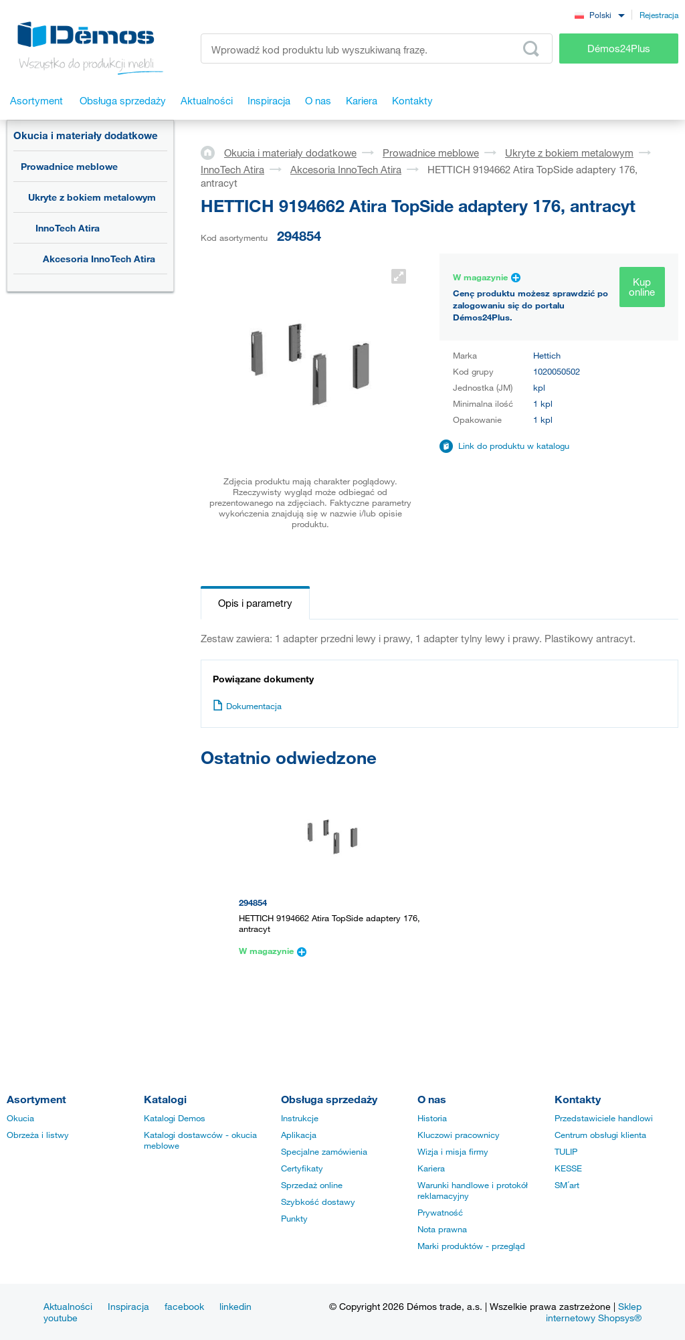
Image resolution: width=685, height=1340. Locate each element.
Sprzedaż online (311, 1184)
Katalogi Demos (174, 1118)
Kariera (431, 1168)
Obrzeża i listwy (38, 1134)
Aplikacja (298, 1134)
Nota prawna (442, 1229)
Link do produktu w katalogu (513, 445)
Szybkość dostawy (318, 1201)
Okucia (20, 1118)
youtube (60, 1317)
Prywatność (440, 1212)
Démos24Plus (618, 48)
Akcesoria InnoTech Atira (99, 258)
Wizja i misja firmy (452, 1151)
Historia (432, 1118)
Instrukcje (299, 1118)
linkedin (235, 1306)
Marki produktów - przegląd (471, 1245)
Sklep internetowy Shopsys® (594, 1312)
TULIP (566, 1151)
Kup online (642, 287)
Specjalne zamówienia (324, 1151)
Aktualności (67, 1306)
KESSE (568, 1168)
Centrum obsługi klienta (600, 1134)
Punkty (294, 1218)
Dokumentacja (247, 705)
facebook (184, 1306)
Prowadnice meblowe (69, 166)
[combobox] (599, 14)
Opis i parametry (255, 603)
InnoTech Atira (67, 227)
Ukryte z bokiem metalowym (92, 197)
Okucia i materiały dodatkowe (85, 135)
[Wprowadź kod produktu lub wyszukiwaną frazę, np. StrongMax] (376, 48)
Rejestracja (659, 14)
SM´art (567, 1184)
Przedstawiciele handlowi (604, 1118)
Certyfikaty (302, 1168)
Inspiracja (128, 1306)
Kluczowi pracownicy (458, 1134)
